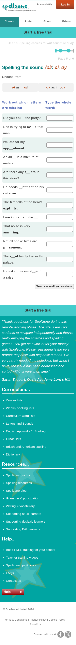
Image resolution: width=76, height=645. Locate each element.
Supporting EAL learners (23, 529)
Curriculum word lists (20, 415)
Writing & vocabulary (20, 506)
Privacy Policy (38, 619)
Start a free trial (38, 32)
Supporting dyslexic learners (25, 521)
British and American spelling (26, 446)
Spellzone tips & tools (21, 565)
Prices (66, 21)
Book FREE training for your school (30, 549)
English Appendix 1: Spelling (26, 431)
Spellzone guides (18, 475)
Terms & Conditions (16, 619)
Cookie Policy (57, 619)
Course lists (14, 400)
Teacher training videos (22, 557)
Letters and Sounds (19, 423)
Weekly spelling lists (20, 408)
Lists (28, 21)
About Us (35, 624)
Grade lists (13, 439)
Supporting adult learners (23, 513)
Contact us (13, 580)
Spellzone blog (16, 490)
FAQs (10, 573)
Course (9, 21)
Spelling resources (19, 483)
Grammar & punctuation (22, 498)
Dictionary (13, 454)
